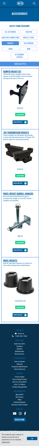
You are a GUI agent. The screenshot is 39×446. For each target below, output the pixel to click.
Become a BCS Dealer (20, 405)
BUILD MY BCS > (20, 122)
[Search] (34, 3)
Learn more (6, 442)
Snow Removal (19, 369)
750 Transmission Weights (16, 132)
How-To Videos (19, 384)
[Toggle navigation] (4, 3)
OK (32, 438)
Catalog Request (20, 402)
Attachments (19, 351)
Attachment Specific (19, 55)
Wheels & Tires (28, 37)
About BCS (19, 395)
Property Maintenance (20, 367)
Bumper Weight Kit (12, 71)
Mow (28, 49)
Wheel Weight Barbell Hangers (18, 193)
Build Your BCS (19, 344)
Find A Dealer (19, 377)
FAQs (20, 400)
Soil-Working (28, 43)
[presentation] (19, 92)
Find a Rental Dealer (19, 379)
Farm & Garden (19, 362)
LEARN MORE (20, 114)
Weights (10, 43)
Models (19, 349)
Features (19, 346)
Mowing (19, 364)
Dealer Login (19, 419)
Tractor (28, 32)
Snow (10, 49)
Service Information (19, 382)
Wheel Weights (10, 260)
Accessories (19, 354)
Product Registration (19, 387)
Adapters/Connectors (10, 37)
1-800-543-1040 (19, 336)
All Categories (10, 32)
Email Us (19, 334)
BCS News (19, 397)
